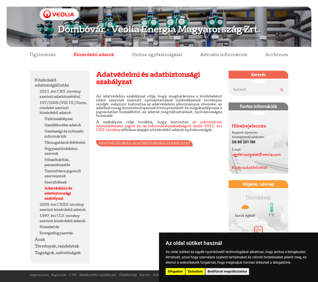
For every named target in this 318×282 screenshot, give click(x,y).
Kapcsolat (58, 275)
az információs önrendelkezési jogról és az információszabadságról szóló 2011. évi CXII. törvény (159, 125)
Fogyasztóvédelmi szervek (61, 151)
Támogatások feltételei (64, 142)
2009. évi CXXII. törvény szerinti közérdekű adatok (62, 207)
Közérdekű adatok (94, 54)
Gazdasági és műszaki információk (63, 133)
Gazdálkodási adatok (62, 125)
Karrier (145, 275)
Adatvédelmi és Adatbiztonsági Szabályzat (144, 143)
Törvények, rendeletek (57, 246)
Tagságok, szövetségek (58, 253)
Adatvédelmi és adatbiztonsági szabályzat (58, 193)
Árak (40, 239)
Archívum (276, 54)
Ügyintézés (43, 54)
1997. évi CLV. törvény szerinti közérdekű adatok (62, 218)
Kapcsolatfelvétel (249, 167)
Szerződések (55, 182)
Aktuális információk (223, 54)
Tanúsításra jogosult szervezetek (62, 173)
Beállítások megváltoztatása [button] (227, 271)
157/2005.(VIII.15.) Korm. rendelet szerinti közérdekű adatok (63, 107)
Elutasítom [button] (195, 271)
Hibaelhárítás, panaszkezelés (57, 162)
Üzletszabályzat (58, 118)
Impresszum (39, 275)
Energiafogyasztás (56, 233)
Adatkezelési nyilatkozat (97, 275)
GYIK (72, 275)
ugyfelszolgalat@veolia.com (256, 154)
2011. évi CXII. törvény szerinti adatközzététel (60, 94)
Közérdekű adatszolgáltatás (52, 82)
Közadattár (49, 226)
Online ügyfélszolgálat (157, 54)
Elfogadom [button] (175, 271)
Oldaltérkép (128, 275)
